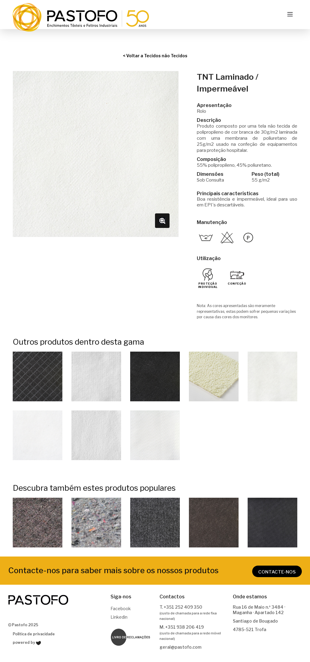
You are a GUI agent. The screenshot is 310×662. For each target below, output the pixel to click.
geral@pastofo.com (180, 647)
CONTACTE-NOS (277, 572)
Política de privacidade (34, 634)
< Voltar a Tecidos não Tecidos (155, 55)
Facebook (120, 608)
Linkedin (118, 617)
